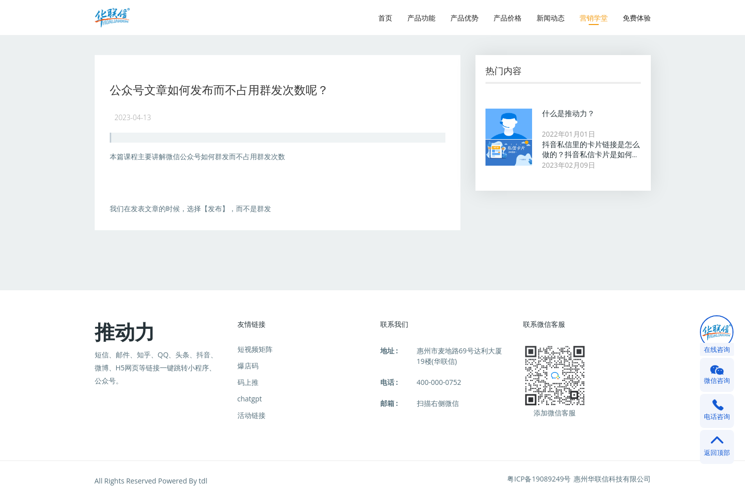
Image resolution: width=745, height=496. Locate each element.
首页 (385, 18)
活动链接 (251, 415)
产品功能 (421, 18)
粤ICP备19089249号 (539, 478)
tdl (203, 480)
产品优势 (464, 18)
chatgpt (249, 398)
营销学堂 (594, 18)
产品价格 (507, 18)
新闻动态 (551, 18)
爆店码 (248, 365)
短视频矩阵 (255, 349)
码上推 (248, 382)
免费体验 (637, 18)
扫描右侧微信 (438, 403)
